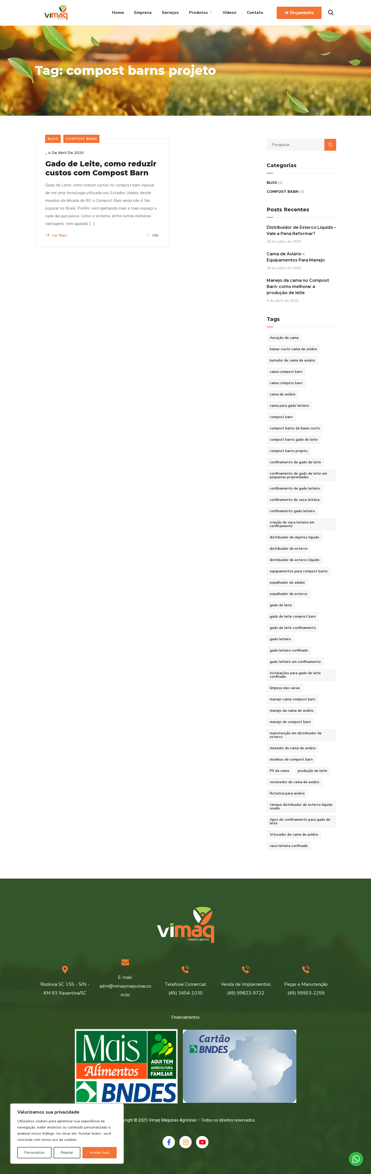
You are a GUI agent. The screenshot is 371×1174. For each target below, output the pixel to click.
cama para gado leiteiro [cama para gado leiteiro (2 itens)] (289, 405)
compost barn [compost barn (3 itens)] (281, 416)
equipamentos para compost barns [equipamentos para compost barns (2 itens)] (299, 571)
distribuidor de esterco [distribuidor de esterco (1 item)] (289, 548)
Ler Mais (56, 260)
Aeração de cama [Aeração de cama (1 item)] (284, 337)
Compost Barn (81, 139)
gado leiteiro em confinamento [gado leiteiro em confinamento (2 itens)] (295, 661)
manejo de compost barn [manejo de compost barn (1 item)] (290, 721)
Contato (255, 12)
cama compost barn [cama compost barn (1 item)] (286, 371)
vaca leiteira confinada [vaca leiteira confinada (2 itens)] (289, 845)
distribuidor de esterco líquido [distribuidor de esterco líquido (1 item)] (294, 559)
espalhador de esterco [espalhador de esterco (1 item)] (288, 593)
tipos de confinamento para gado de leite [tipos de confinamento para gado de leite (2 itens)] (300, 821)
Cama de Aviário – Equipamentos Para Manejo (296, 257)
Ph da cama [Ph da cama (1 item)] (279, 770)
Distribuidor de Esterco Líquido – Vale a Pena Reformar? (301, 230)
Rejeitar (67, 1152)
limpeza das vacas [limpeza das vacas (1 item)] (285, 687)
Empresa (142, 12)
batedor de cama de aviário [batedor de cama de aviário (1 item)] (292, 360)
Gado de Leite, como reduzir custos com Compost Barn (88, 173)
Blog (53, 139)
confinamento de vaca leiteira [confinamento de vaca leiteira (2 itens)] (294, 499)
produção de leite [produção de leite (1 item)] (312, 770)
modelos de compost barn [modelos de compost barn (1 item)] (291, 759)
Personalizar (34, 1152)
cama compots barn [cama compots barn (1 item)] (286, 383)
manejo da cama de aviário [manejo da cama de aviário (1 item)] (292, 710)
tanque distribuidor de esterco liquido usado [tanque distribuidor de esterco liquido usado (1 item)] (301, 806)
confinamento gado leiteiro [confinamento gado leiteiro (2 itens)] (292, 511)
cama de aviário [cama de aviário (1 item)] (283, 394)
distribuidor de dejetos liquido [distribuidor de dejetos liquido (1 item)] (294, 537)
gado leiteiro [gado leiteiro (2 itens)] (280, 639)
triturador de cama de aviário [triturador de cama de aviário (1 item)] (294, 834)
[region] (67, 1134)
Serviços (170, 12)
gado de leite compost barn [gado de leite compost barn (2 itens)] (293, 616)
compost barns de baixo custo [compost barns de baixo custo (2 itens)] (295, 428)
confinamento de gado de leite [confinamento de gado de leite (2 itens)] (295, 462)
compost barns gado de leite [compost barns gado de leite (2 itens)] (294, 439)
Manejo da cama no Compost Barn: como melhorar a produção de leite (298, 286)
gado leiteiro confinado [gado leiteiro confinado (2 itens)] (289, 650)
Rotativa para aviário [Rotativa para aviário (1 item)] (287, 793)
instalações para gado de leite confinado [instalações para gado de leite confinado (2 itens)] (295, 675)
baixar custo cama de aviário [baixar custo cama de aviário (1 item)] (293, 349)
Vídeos (230, 12)
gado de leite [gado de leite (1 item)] (281, 605)
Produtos (198, 12)
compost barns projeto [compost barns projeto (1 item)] (289, 450)
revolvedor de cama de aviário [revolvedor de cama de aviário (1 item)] (294, 782)
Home (118, 12)
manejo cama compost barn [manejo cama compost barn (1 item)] (292, 699)
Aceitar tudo (99, 1152)
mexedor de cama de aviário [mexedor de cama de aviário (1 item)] (293, 748)
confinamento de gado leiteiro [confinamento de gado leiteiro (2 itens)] (295, 488)
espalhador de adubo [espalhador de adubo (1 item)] (287, 582)
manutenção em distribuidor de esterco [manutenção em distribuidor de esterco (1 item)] (296, 735)
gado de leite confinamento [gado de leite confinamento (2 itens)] (293, 627)
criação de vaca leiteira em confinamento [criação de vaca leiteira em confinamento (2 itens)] (292, 524)
